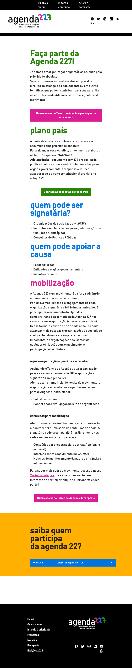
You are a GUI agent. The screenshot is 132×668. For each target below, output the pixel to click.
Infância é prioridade (38, 629)
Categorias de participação (69, 563)
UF (82, 563)
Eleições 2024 (35, 650)
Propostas (33, 635)
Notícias (32, 640)
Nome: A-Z (38, 563)
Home (30, 619)
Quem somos (34, 624)
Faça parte (33, 645)
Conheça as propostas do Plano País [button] (66, 192)
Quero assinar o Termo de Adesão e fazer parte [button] (66, 498)
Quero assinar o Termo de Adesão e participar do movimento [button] (66, 115)
